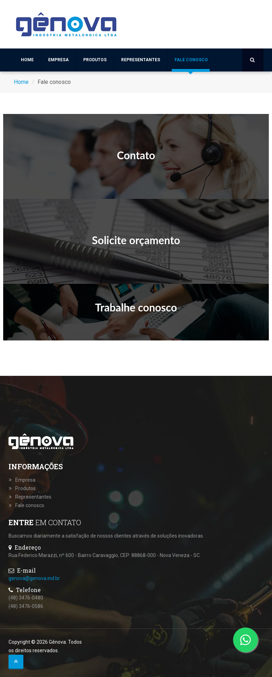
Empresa (58, 59)
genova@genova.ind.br (34, 578)
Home (27, 59)
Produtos (95, 59)
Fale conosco (191, 59)
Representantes (140, 59)
